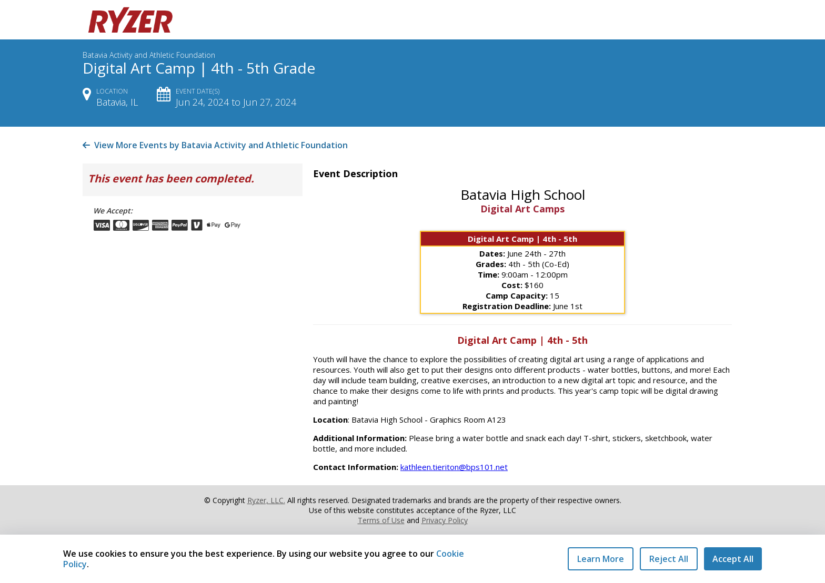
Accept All (732, 559)
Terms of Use (381, 520)
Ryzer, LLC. (266, 500)
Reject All (668, 559)
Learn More (600, 559)
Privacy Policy (444, 520)
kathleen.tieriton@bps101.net (454, 467)
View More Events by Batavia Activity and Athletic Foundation (215, 145)
